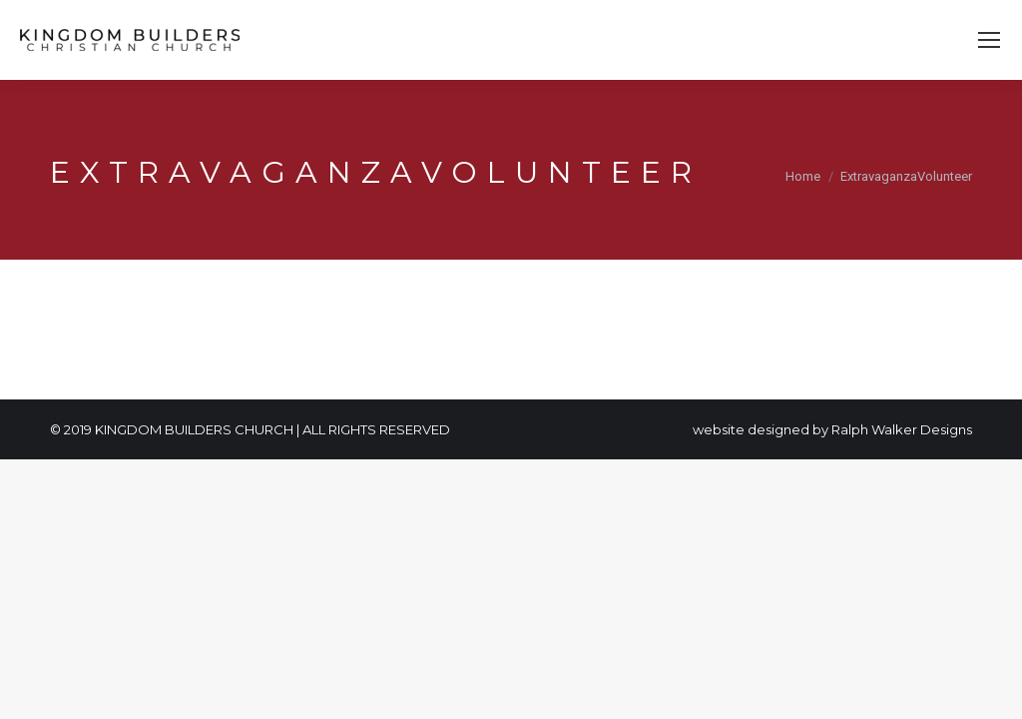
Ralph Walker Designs (901, 429)
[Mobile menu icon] (989, 40)
